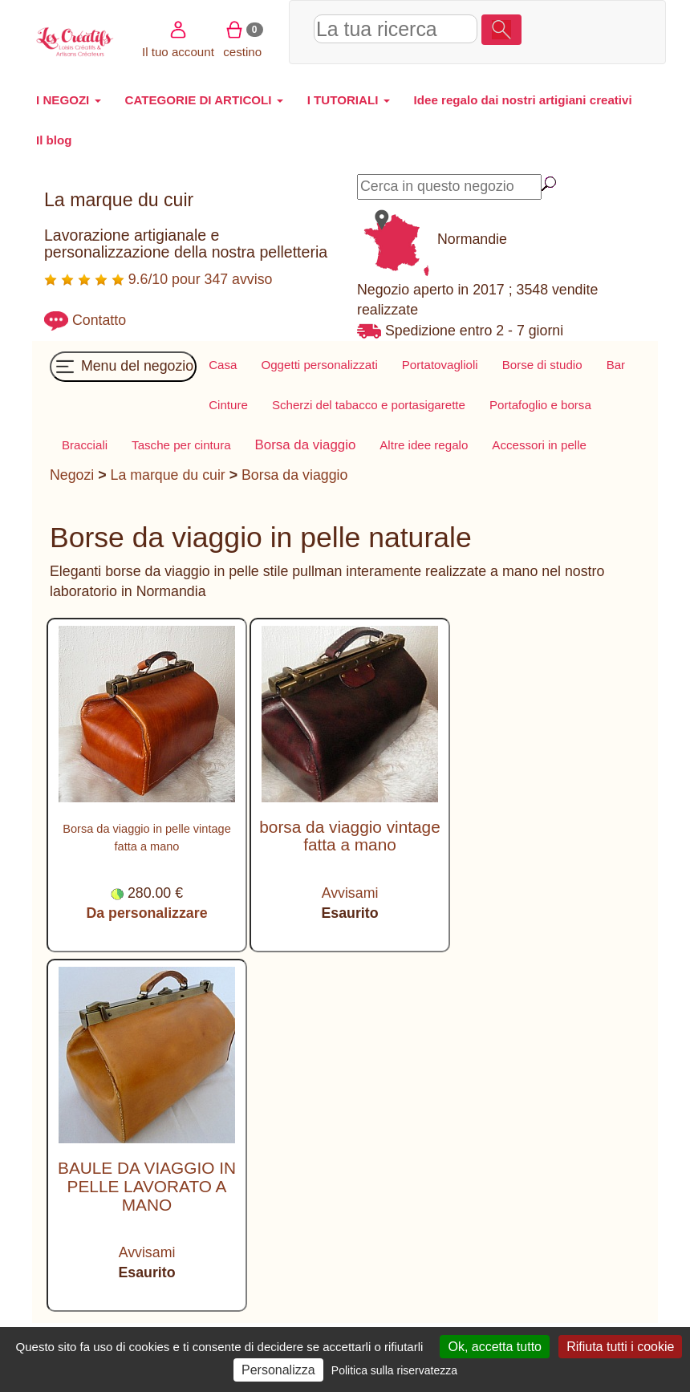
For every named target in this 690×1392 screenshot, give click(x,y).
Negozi (72, 475)
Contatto (99, 320)
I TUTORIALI (348, 100)
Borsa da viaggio (294, 475)
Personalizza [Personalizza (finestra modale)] (278, 1370)
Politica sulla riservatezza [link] (394, 1370)
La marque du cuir (168, 475)
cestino (543, 52)
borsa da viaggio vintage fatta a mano (349, 836)
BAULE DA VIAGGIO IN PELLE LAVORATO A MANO (147, 1186)
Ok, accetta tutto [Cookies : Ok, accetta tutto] (495, 1346)
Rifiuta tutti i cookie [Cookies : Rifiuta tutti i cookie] (620, 1346)
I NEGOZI (68, 100)
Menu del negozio (123, 367)
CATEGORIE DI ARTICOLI (204, 100)
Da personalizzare (146, 913)
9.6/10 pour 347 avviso (158, 279)
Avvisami (350, 893)
